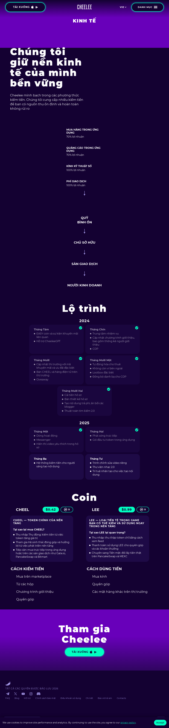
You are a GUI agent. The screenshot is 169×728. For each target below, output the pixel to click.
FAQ (7, 698)
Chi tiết (89, 698)
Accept (160, 722)
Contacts (121, 698)
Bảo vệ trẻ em (105, 698)
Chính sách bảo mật (45, 698)
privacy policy (128, 722)
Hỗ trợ (27, 698)
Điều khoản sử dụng (71, 698)
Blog (17, 698)
